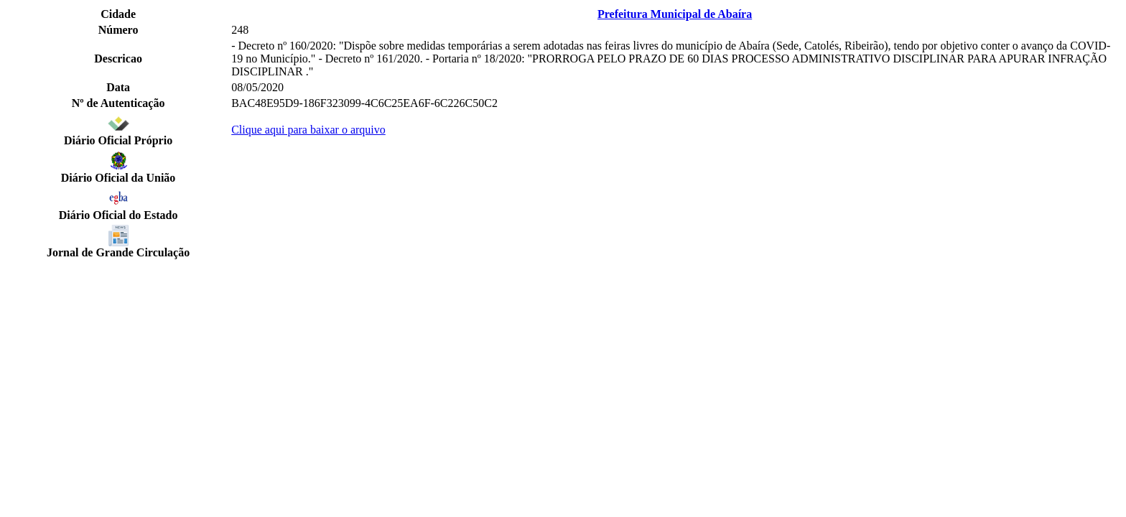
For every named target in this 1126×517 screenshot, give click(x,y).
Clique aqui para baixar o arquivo (308, 130)
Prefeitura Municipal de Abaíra (674, 14)
